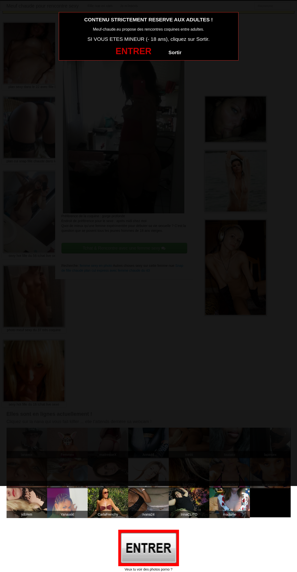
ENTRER (134, 51)
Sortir (175, 52)
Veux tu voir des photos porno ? (148, 569)
